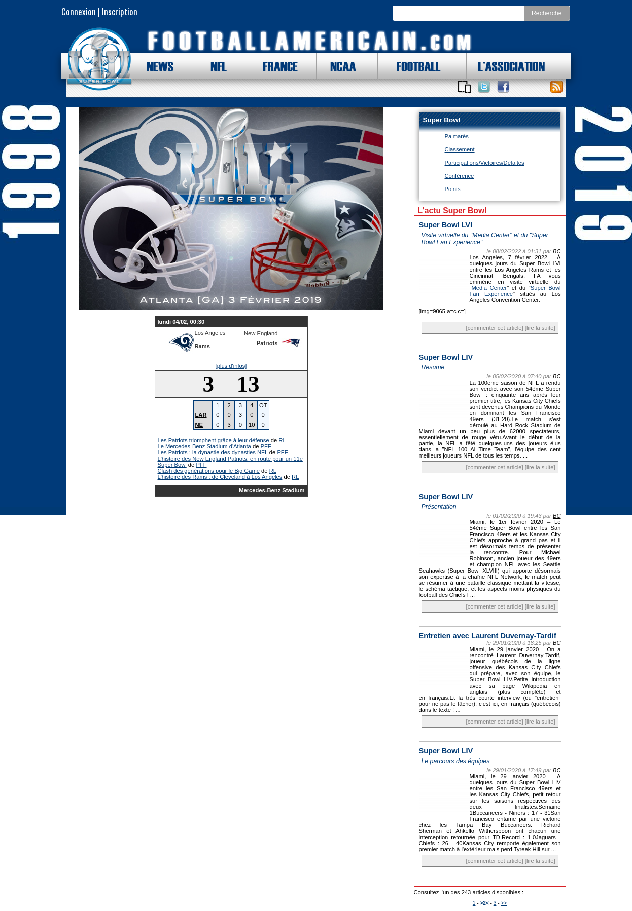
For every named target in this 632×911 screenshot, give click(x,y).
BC (557, 251)
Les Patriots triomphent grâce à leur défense (213, 440)
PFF (266, 446)
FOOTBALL (411, 66)
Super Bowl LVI (446, 225)
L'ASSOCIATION (506, 66)
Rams (202, 346)
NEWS (155, 66)
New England (261, 333)
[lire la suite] (540, 328)
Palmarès (457, 136)
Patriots (267, 343)
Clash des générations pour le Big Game (209, 471)
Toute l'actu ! (556, 87)
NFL (216, 66)
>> (504, 903)
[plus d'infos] (231, 366)
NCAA (339, 66)
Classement (460, 149)
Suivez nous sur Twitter (484, 87)
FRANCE (278, 66)
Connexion (78, 11)
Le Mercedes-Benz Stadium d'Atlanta (204, 446)
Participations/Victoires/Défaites (484, 163)
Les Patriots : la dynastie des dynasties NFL (213, 452)
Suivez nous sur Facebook (503, 87)
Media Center (489, 288)
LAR (201, 415)
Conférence (459, 176)
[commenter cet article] (494, 328)
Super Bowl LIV (446, 357)
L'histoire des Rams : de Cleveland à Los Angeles (220, 477)
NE (199, 425)
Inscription (119, 11)
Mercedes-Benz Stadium (271, 490)
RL (282, 440)
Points (453, 189)
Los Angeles (210, 333)
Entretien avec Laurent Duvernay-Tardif (487, 636)
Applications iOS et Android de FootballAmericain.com (465, 87)
